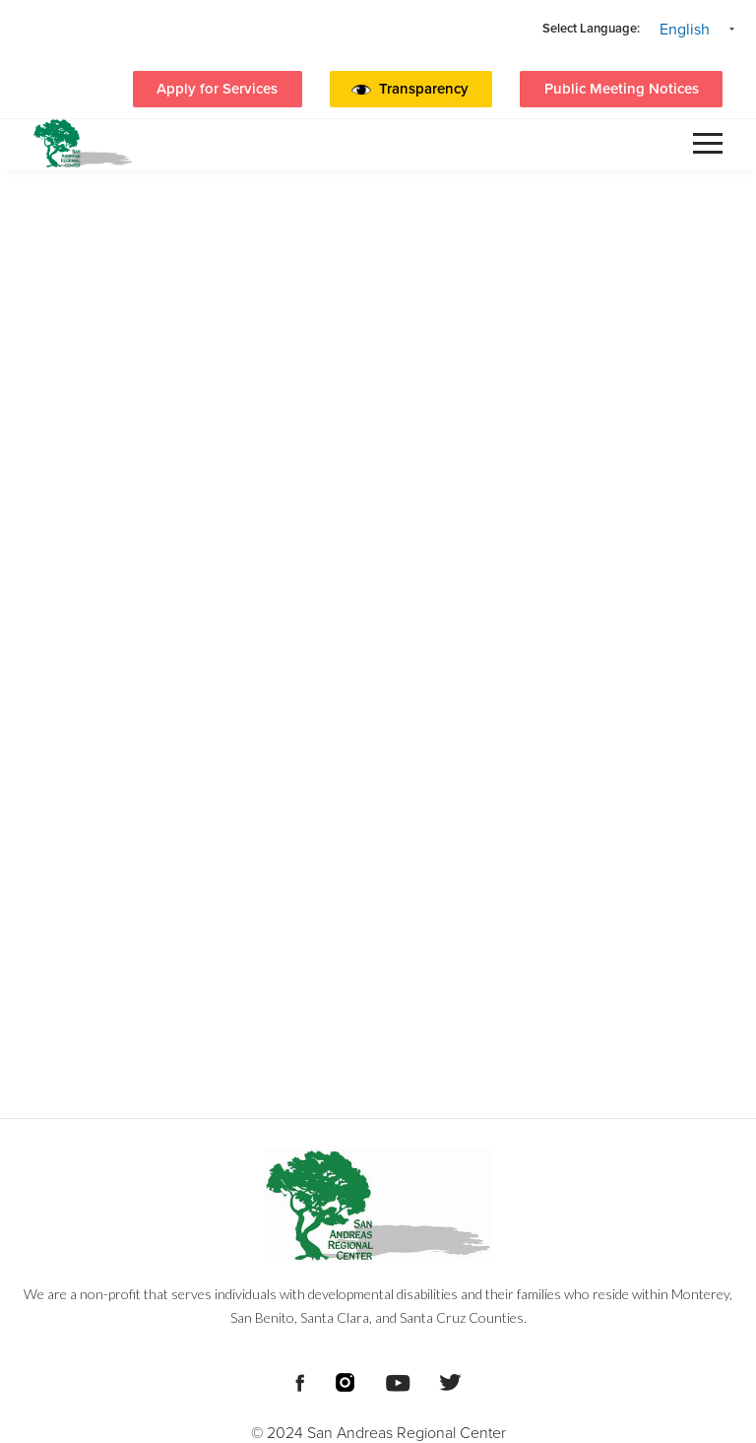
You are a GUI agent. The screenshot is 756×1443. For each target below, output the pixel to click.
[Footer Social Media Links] (299, 1381)
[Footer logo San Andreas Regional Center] (378, 1205)
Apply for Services (217, 89)
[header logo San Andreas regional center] (83, 143)
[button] (428, 89)
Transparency (424, 89)
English (685, 29)
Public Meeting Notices (621, 89)
